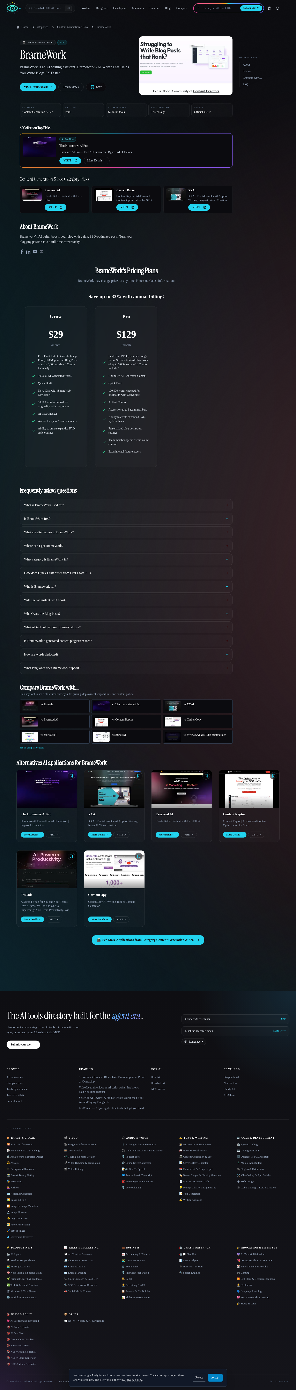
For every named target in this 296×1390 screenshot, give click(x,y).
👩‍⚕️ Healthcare (244, 1285)
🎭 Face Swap (14, 1181)
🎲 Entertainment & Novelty (252, 1266)
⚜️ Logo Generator (17, 1218)
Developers (119, 8)
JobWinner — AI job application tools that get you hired (111, 1108)
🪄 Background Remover (20, 1169)
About (246, 64)
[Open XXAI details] (176, 194)
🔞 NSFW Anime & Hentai (21, 1351)
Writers (86, 8)
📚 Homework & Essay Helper (196, 1169)
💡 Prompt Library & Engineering (197, 1187)
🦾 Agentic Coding (247, 1144)
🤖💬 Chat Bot (187, 1254)
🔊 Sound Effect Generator (136, 1162)
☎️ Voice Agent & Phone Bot (137, 1181)
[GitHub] (269, 8)
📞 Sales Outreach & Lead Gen (81, 1278)
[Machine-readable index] (235, 1031)
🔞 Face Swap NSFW (18, 1345)
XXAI (192, 190)
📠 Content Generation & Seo (195, 1156)
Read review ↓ (71, 86)
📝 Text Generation (189, 1193)
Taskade (26, 895)
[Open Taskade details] (47, 869)
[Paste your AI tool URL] (220, 8)
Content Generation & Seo (72, 27)
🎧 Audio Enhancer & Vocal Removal (142, 1150)
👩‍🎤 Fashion (13, 1187)
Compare (181, 8)
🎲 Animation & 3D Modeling (23, 1150)
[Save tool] (96, 87)
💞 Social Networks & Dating (253, 1297)
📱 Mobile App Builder (249, 1162)
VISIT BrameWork (38, 87)
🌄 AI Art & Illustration (19, 1144)
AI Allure (229, 1095)
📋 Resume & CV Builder (136, 1291)
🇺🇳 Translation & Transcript (137, 1175)
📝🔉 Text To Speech (133, 1169)
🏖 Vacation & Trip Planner (22, 1291)
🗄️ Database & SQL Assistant (253, 1156)
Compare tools (15, 1083)
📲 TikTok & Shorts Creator (79, 1156)
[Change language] (277, 8)
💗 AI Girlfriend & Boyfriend (23, 1320)
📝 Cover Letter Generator (193, 1162)
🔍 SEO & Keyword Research (80, 1285)
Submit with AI (251, 8)
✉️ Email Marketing (75, 1272)
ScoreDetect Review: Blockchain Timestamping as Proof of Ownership (112, 1079)
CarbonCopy (97, 895)
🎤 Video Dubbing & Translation (82, 1162)
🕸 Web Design (245, 1181)
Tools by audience (17, 1089)
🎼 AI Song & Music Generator (139, 1144)
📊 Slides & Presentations (136, 1297)
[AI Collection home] (14, 8)
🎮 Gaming (243, 1272)
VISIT (54, 834)
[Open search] (50, 8)
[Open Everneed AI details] (32, 194)
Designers (102, 8)
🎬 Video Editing (73, 1169)
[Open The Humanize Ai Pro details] (39, 147)
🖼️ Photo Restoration (18, 1224)
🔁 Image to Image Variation (22, 1206)
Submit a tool (14, 1101)
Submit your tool (23, 1045)
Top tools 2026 (15, 1095)
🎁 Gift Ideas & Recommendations (256, 1278)
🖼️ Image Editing (16, 1199)
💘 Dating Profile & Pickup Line (254, 1260)
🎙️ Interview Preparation (135, 1272)
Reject (199, 1377)
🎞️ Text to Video (73, 1150)
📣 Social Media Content (77, 1291)
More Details (96, 161)
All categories (15, 1077)
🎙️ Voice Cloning (131, 1187)
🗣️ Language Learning (249, 1291)
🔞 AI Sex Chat (15, 1333)
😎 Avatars (12, 1162)
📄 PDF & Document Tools (194, 1181)
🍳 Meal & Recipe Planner (21, 1260)
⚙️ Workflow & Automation (22, 1297)
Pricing (247, 71)
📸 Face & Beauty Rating (20, 1175)
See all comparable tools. (32, 747)
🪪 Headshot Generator (19, 1193)
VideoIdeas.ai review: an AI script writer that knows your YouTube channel (109, 1089)
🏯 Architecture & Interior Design (25, 1156)
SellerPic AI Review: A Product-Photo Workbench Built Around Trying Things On (111, 1100)
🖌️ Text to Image (16, 1230)
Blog (168, 8)
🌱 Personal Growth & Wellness (24, 1278)
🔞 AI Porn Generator (18, 1327)
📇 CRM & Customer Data (79, 1260)
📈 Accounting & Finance (136, 1254)
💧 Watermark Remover (20, 1236)
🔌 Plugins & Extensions (250, 1169)
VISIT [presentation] (70, 160)
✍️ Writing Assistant (190, 1199)
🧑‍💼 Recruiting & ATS (133, 1285)
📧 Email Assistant (74, 1266)
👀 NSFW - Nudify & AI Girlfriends (84, 1320)
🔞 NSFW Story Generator (21, 1357)
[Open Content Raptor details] (104, 194)
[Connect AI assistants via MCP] (235, 1019)
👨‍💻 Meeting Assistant (18, 1266)
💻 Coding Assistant (248, 1150)
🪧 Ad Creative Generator (78, 1254)
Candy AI (229, 1089)
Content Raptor (126, 190)
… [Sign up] (286, 8)
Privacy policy (133, 1379)
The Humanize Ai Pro (73, 145)
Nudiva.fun (230, 1083)
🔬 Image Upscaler (17, 1212)
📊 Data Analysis (188, 1260)
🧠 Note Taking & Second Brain (24, 1272)
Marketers (138, 8)
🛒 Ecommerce (130, 1266)
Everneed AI (52, 190)
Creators (154, 8)
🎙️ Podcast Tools (131, 1156)
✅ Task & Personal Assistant (22, 1285)
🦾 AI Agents (14, 1254)
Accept (215, 1377)
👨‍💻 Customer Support (133, 1260)
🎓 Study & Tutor (246, 1303)
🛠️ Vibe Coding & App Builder (254, 1175)
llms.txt (155, 1077)
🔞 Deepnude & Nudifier (20, 1339)
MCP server (158, 1089)
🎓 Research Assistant (191, 1266)
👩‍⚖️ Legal (127, 1278)
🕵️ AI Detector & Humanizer (195, 1144)
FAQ (245, 84)
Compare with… (252, 77)
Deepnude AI (231, 1077)
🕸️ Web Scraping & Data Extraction (256, 1187)
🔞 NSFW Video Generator (21, 1364)
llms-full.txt (158, 1083)
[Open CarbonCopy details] (114, 869)
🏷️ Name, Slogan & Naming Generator (200, 1175)
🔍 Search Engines (189, 1272)
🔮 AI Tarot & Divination (251, 1254)
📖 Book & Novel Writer (192, 1150)
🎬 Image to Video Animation (80, 1144)
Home (22, 27)
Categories (39, 27)
